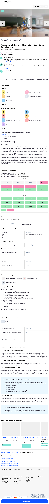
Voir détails (6, 68)
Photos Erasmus (17, 488)
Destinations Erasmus (6, 471)
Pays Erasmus (5, 474)
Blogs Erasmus (17, 474)
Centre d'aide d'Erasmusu (28, 472)
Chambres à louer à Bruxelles (10, 465)
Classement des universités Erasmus (6, 482)
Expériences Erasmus (18, 476)
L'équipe (27, 475)
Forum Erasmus (17, 471)
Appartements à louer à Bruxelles (11, 460)
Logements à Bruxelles (8, 458)
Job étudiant (16, 483)
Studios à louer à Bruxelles (9, 462)
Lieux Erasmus (16, 478)
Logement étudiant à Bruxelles (10, 463)
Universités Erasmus (6, 476)
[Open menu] (2, 2)
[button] (16, 387)
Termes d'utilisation (29, 477)
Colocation (16, 485)
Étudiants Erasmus (5, 484)
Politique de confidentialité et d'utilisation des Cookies (29, 481)
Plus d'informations (8, 61)
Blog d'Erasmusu (41, 471)
